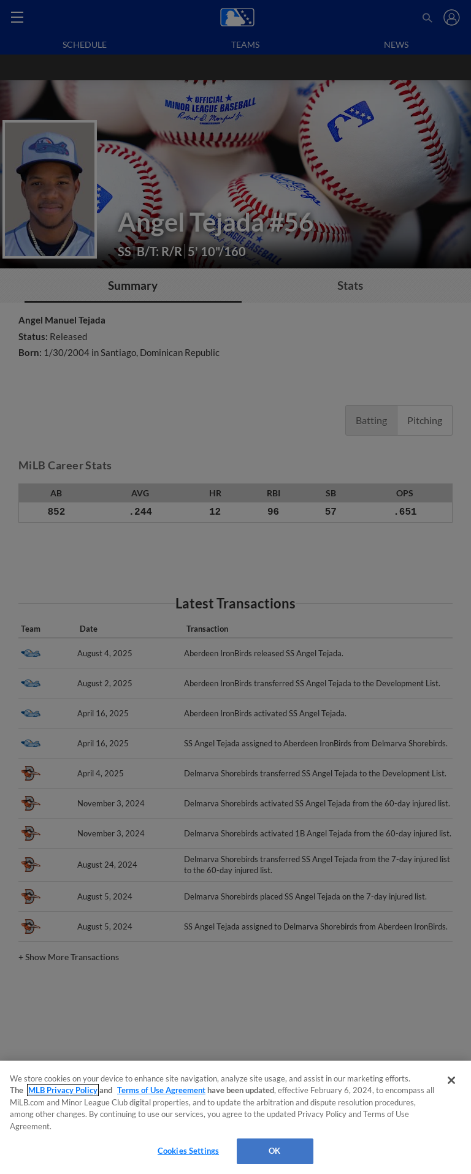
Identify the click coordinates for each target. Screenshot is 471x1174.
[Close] (451, 1080)
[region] (235, 1117)
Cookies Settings (188, 1151)
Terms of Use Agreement (161, 1090)
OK (274, 1151)
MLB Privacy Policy (63, 1090)
